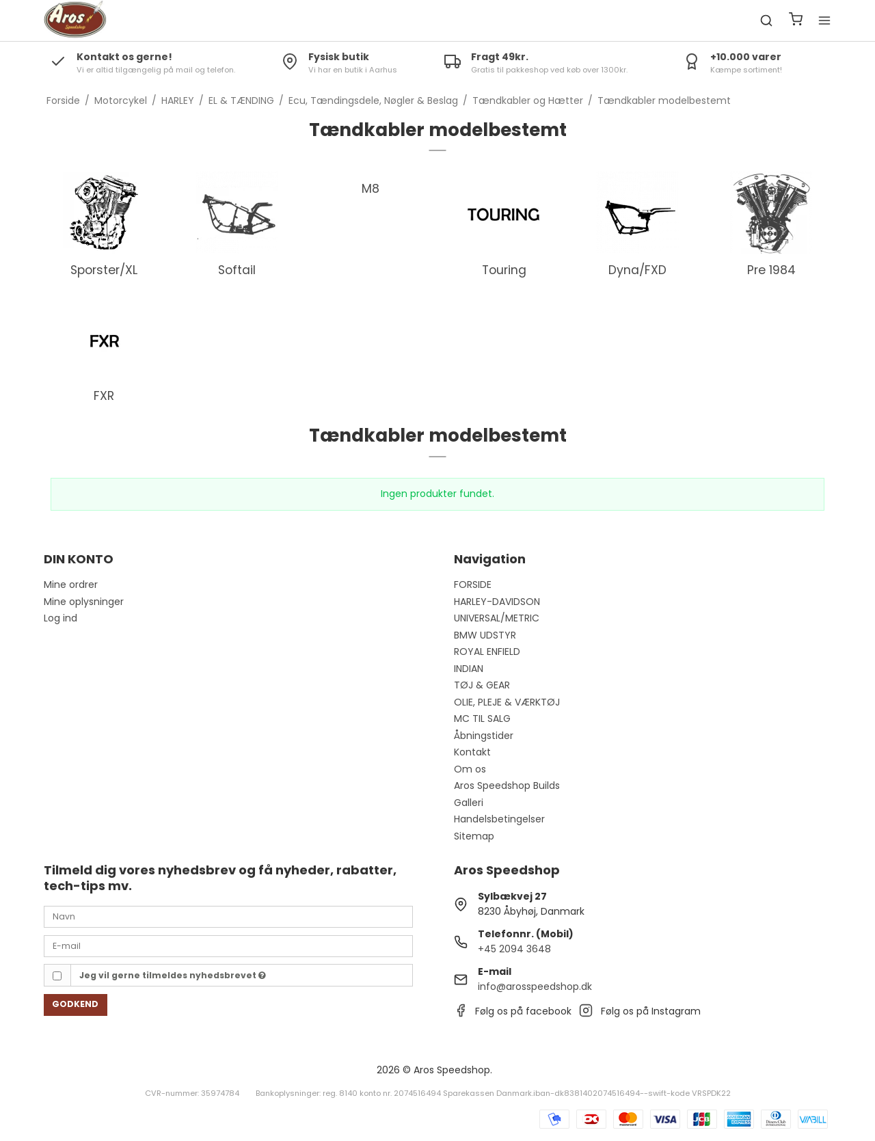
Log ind (60, 618)
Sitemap (474, 836)
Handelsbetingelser (499, 819)
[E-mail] (228, 945)
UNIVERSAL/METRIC (496, 618)
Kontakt (472, 752)
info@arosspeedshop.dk (535, 986)
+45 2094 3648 (514, 949)
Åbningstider (483, 735)
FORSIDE (473, 584)
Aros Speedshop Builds (507, 785)
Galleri (468, 802)
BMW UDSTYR (485, 635)
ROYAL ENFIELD (487, 651)
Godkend (75, 1004)
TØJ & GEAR (482, 685)
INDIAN (468, 668)
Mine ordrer (71, 584)
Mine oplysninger (84, 601)
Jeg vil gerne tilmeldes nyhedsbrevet (172, 975)
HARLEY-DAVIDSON (497, 601)
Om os (470, 769)
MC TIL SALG (482, 718)
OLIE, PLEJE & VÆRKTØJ (507, 702)
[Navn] (228, 916)
